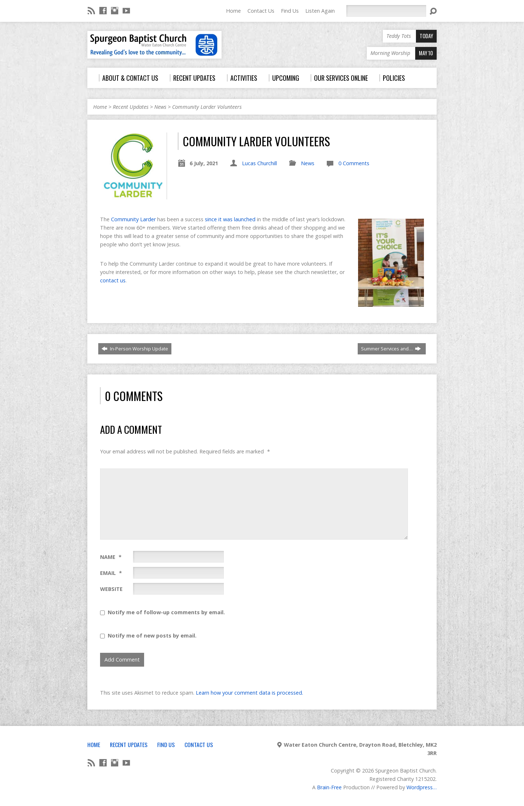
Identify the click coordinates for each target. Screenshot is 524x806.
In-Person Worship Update (135, 348)
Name (111, 556)
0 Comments (353, 163)
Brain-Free (329, 787)
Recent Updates (130, 106)
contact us (113, 280)
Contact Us (260, 10)
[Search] (386, 11)
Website (111, 588)
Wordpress (419, 787)
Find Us (290, 10)
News (160, 106)
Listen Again (320, 10)
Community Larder (133, 219)
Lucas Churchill (259, 163)
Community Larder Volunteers (207, 106)
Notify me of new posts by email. (152, 635)
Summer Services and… (391, 348)
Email (111, 572)
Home (233, 10)
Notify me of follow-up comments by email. (166, 612)
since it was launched (230, 219)
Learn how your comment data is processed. (249, 692)
